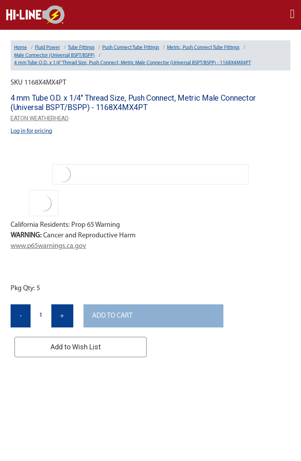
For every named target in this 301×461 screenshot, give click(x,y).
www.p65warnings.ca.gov (48, 246)
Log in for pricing (31, 131)
